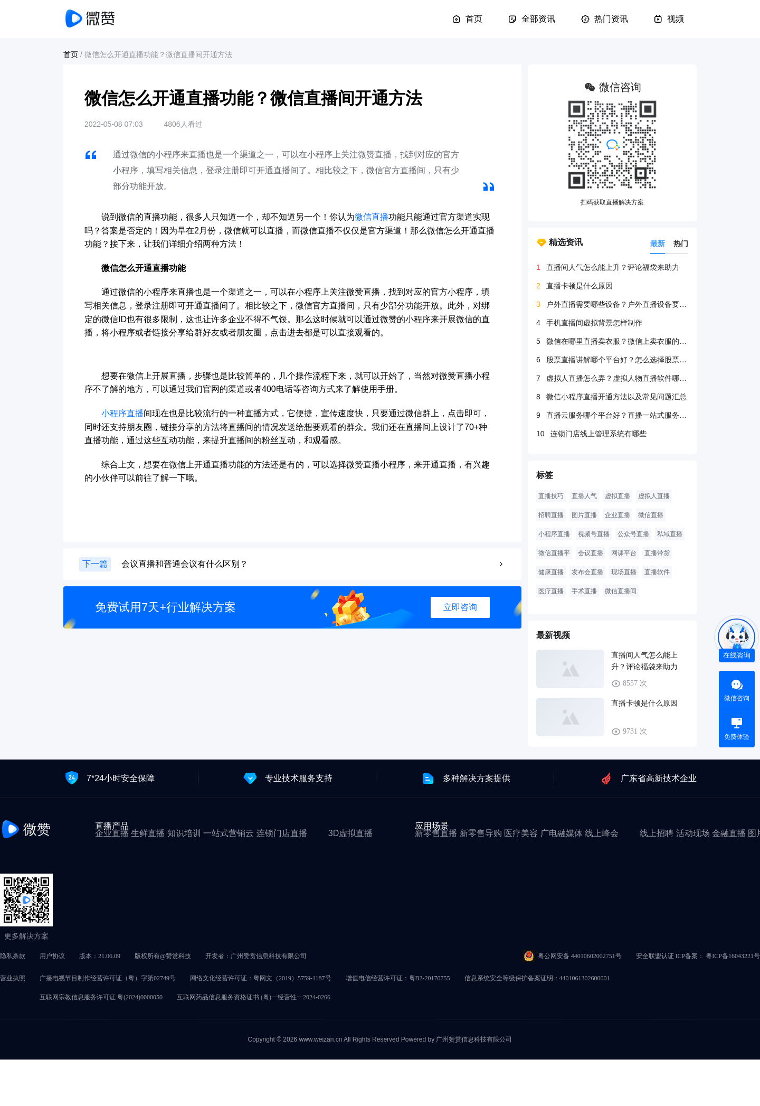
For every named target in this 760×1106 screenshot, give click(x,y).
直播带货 (657, 553)
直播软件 (657, 572)
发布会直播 (587, 572)
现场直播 (623, 572)
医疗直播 (551, 591)
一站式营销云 (228, 833)
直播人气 (584, 496)
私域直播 (669, 534)
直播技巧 (551, 496)
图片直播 (584, 515)
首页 (467, 19)
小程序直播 (122, 413)
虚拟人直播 (654, 496)
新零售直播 (436, 833)
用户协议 (52, 956)
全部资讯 (531, 19)
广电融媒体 (561, 833)
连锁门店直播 (281, 833)
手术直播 (584, 591)
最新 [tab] (657, 243)
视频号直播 (594, 534)
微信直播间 (620, 591)
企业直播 (617, 515)
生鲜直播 (148, 833)
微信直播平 (554, 553)
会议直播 (590, 553)
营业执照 (12, 978)
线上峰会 (602, 833)
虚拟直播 (617, 496)
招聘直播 (551, 515)
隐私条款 (12, 956)
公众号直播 (633, 534)
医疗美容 (521, 833)
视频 (668, 19)
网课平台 (623, 553)
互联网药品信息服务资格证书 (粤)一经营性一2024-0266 (253, 997)
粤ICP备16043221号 (733, 956)
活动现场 (693, 833)
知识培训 (184, 833)
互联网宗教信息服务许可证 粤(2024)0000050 (101, 997)
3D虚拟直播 (350, 833)
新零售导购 (481, 833)
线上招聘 (656, 833)
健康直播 (551, 572)
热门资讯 (604, 19)
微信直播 (371, 216)
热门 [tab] (680, 243)
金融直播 (729, 833)
